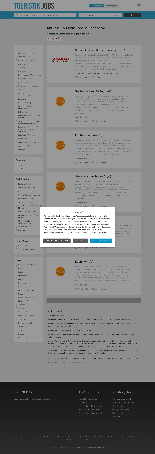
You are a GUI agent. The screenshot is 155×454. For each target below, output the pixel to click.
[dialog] (77, 227)
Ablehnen (80, 241)
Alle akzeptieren (101, 241)
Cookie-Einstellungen (57, 241)
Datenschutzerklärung (97, 233)
